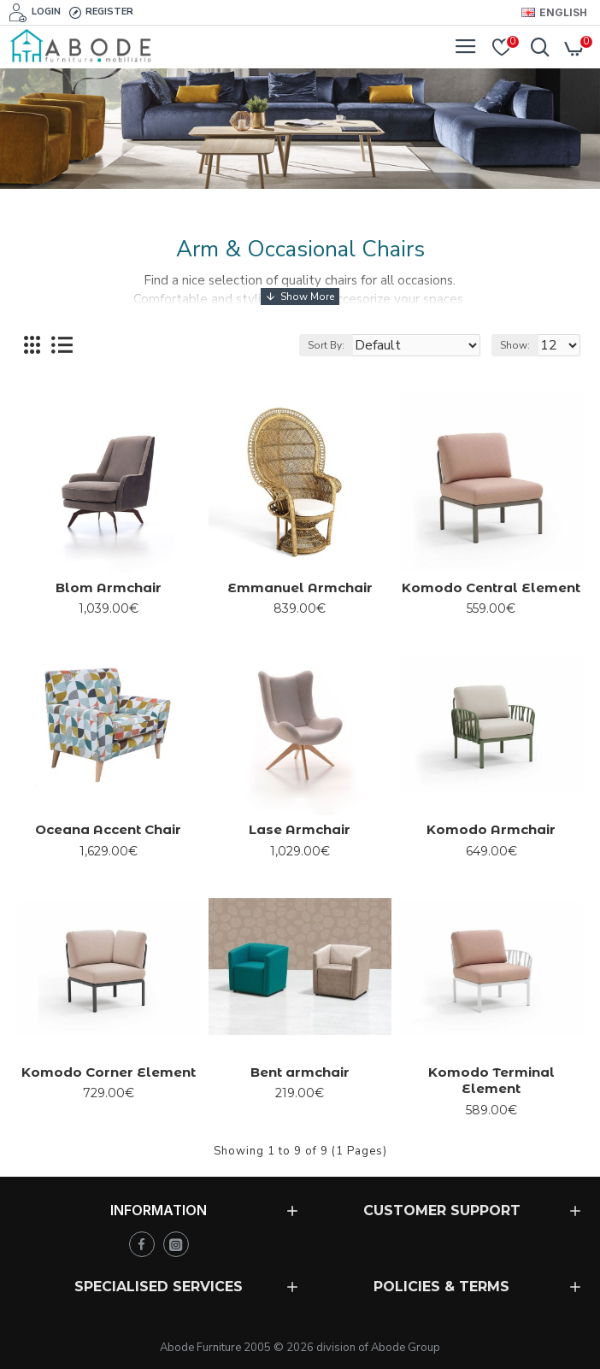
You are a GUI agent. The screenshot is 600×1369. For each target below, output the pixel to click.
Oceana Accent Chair (108, 829)
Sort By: (326, 345)
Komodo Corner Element (108, 1072)
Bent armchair (300, 1072)
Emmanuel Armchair (300, 587)
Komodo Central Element (491, 587)
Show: (515, 345)
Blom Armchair (109, 587)
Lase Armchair (299, 829)
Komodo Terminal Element (491, 1080)
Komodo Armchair (491, 829)
